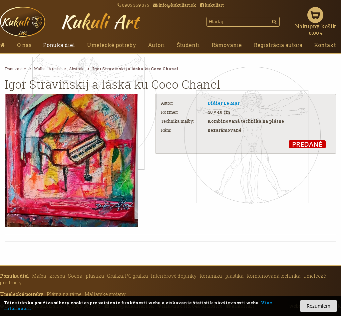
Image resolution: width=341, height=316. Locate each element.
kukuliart (212, 5)
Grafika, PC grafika (127, 276)
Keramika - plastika (221, 276)
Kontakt (325, 44)
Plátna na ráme (64, 294)
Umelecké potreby (111, 44)
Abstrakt (77, 68)
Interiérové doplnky (173, 276)
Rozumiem (318, 306)
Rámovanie (226, 44)
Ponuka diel (59, 44)
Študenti (188, 44)
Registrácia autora (278, 44)
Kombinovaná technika (273, 276)
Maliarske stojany (105, 294)
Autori (156, 44)
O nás (24, 44)
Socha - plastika (86, 276)
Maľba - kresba (48, 68)
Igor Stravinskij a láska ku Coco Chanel (135, 68)
